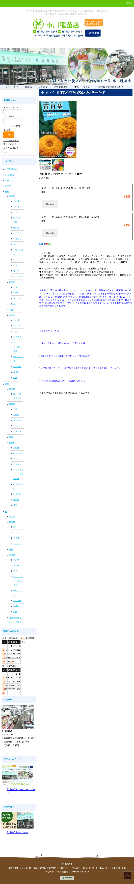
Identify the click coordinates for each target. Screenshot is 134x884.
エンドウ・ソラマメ (18, 396)
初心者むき (10, 175)
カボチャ (17, 233)
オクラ (16, 228)
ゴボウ (16, 293)
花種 (11, 310)
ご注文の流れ (60, 87)
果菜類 (12, 196)
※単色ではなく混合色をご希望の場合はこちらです (64, 393)
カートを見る (82, 87)
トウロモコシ (18, 252)
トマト (16, 260)
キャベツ (17, 326)
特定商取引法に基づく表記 (110, 87)
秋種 (7, 384)
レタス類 (17, 366)
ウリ (15, 212)
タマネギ (17, 420)
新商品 (28, 87)
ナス (15, 265)
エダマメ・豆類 (18, 220)
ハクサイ (17, 337)
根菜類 (12, 282)
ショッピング (11, 87)
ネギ (15, 331)
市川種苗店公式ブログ (17, 832)
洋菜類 (16, 372)
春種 (7, 191)
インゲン (17, 207)
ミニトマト (18, 276)
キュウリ (17, 239)
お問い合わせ (50, 204)
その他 (16, 201)
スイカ (16, 244)
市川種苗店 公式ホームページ (21, 791)
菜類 (15, 377)
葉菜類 (12, 315)
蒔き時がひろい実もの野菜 (15, 620)
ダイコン (17, 298)
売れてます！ (11, 180)
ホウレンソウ (18, 358)
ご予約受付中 (11, 169)
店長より (43, 87)
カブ (15, 287)
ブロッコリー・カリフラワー (18, 346)
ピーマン (17, 271)
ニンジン (17, 304)
